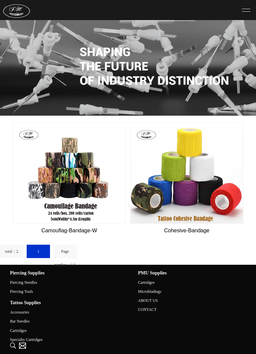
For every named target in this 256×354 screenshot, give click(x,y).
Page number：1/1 (65, 253)
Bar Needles (20, 321)
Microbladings (149, 291)
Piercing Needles (23, 282)
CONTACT (147, 309)
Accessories (19, 312)
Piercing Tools (21, 291)
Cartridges (146, 282)
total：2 (11, 251)
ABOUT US (148, 300)
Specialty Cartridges (26, 339)
